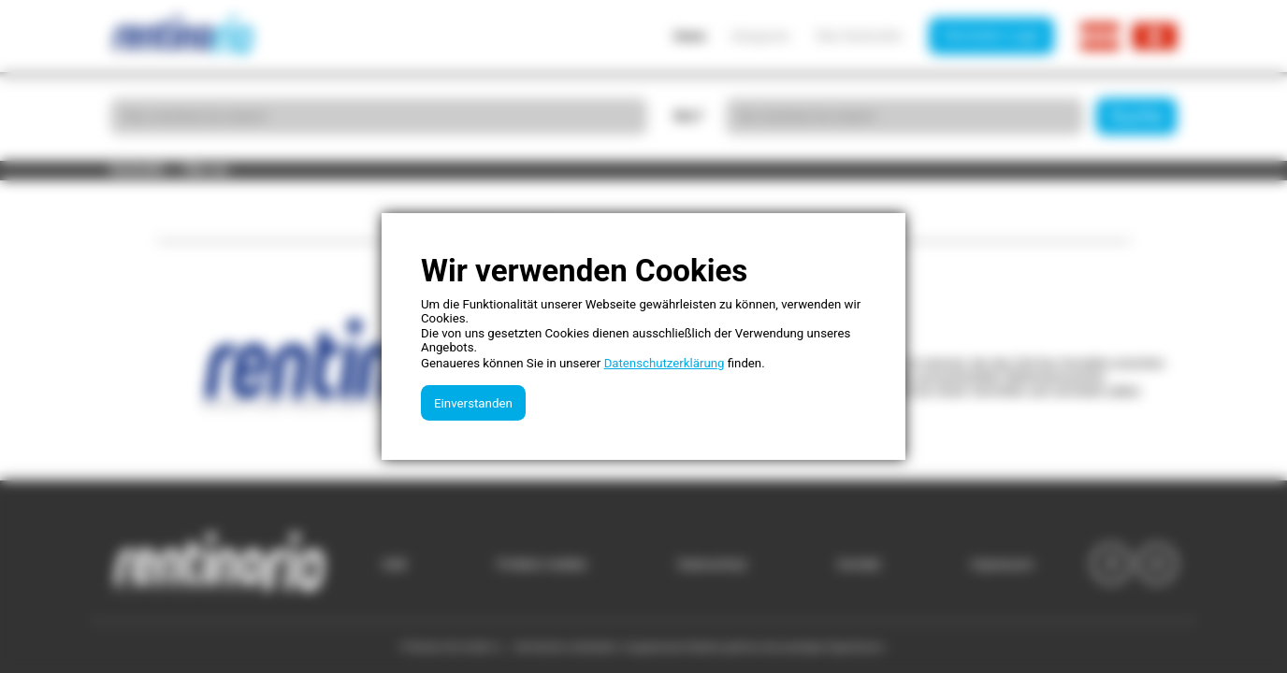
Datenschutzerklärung (664, 363)
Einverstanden (473, 403)
